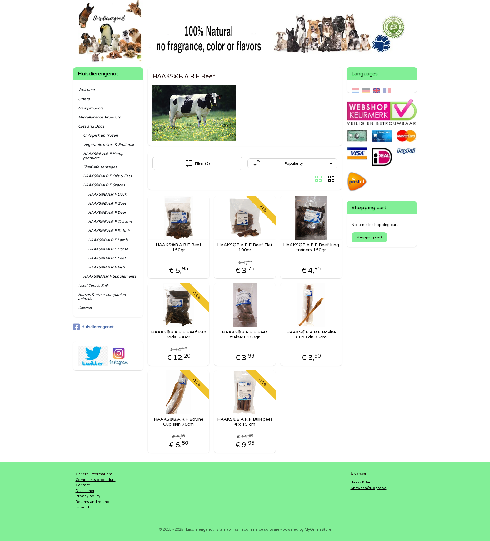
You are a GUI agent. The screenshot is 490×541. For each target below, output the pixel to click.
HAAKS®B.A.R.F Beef (107, 258)
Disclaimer (85, 490)
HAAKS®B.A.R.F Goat (107, 203)
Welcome (86, 89)
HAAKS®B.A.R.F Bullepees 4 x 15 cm (245, 422)
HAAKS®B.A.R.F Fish (106, 267)
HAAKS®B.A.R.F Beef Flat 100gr (244, 247)
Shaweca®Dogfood (369, 488)
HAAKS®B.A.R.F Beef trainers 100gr (245, 334)
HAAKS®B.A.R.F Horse (108, 249)
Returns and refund (92, 501)
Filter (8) (197, 163)
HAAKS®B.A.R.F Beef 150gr (179, 247)
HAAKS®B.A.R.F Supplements (109, 276)
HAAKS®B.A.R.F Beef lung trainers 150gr (311, 247)
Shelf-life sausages (100, 166)
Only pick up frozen (100, 135)
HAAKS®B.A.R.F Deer (107, 212)
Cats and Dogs (91, 126)
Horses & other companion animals (102, 296)
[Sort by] (292, 163)
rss (236, 529)
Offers (84, 99)
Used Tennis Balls (93, 285)
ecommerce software (260, 529)
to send (82, 507)
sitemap (224, 529)
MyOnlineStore (318, 529)
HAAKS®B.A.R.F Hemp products (103, 155)
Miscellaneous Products (99, 117)
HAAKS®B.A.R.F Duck (107, 194)
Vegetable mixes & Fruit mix (108, 144)
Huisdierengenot (93, 327)
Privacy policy (88, 496)
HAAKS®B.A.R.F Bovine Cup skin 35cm (311, 334)
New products (90, 108)
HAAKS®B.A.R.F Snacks (104, 185)
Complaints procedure (96, 480)
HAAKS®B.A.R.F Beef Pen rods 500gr (178, 334)
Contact (85, 307)
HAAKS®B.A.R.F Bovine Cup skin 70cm (178, 422)
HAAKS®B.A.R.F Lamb (108, 240)
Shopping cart (369, 237)
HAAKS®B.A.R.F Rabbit (109, 230)
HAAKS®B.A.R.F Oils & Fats (107, 175)
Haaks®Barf (361, 482)
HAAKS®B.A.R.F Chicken (110, 221)
